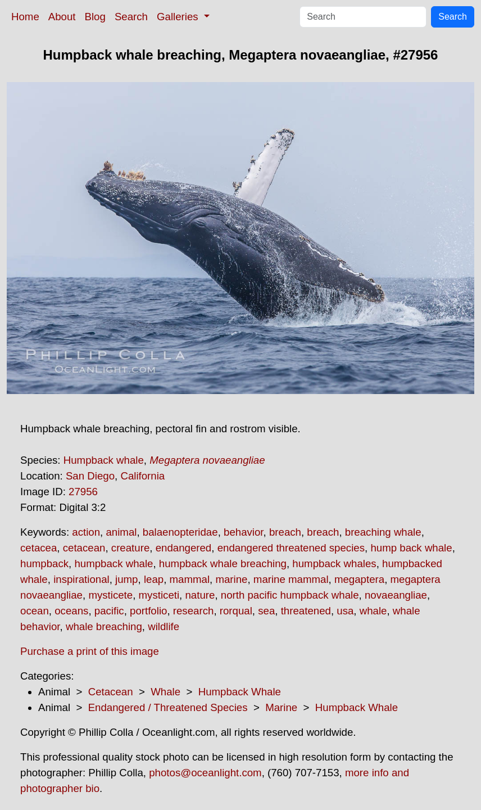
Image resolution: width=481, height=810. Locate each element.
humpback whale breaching (223, 563)
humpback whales (334, 563)
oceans (71, 611)
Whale (165, 692)
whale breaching (104, 626)
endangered (184, 548)
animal (121, 532)
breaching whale (383, 532)
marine (231, 579)
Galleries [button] (179, 16)
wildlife (163, 626)
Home (25, 16)
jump (126, 579)
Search (131, 16)
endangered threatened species (291, 548)
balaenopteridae (180, 532)
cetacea (38, 548)
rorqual (236, 611)
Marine (281, 707)
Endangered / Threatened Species (168, 707)
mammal (190, 579)
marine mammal (291, 579)
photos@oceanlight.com (205, 773)
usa (345, 611)
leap (154, 579)
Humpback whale (103, 460)
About (62, 16)
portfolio (148, 611)
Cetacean (110, 692)
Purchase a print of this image (89, 651)
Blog (95, 16)
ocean (34, 611)
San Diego (90, 476)
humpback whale (113, 563)
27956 (83, 491)
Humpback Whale (239, 692)
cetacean (84, 548)
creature (130, 548)
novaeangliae (396, 595)
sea (266, 611)
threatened (306, 611)
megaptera (359, 579)
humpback (44, 563)
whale (373, 611)
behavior (244, 532)
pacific (109, 611)
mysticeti (159, 595)
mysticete (110, 595)
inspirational (81, 579)
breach (285, 532)
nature (200, 595)
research (193, 611)
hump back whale (411, 548)
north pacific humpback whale (290, 595)
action (86, 532)
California (142, 476)
